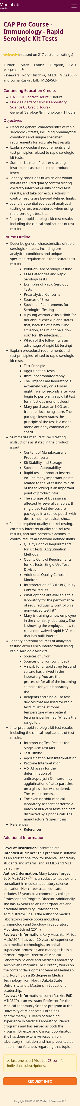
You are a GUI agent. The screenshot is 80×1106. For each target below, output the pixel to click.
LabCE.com (51, 1060)
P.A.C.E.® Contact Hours (29, 97)
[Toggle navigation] (74, 6)
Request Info (40, 1081)
